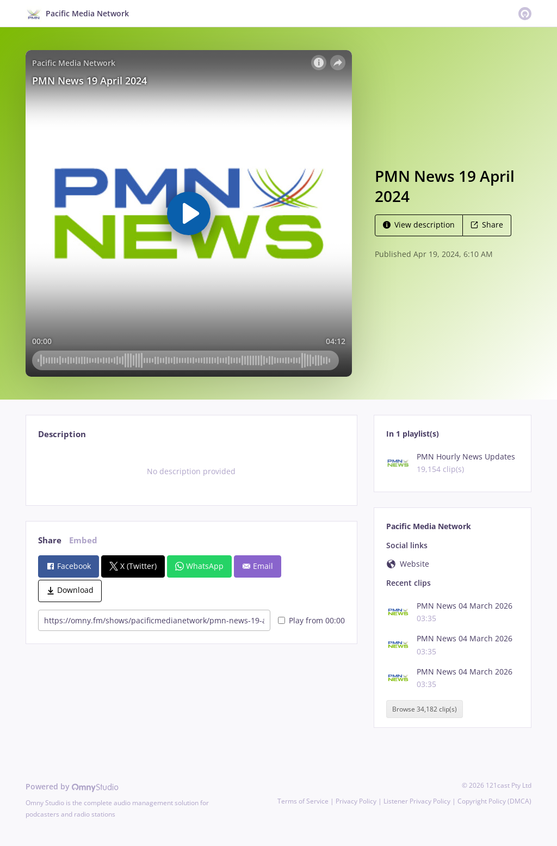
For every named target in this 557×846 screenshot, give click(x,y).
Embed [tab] (83, 540)
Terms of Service (303, 801)
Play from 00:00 (311, 620)
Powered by (72, 786)
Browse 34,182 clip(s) (424, 709)
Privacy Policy (356, 801)
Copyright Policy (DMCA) (494, 801)
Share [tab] (49, 540)
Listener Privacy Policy (416, 801)
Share (487, 224)
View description (419, 224)
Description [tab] (62, 434)
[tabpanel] (191, 471)
